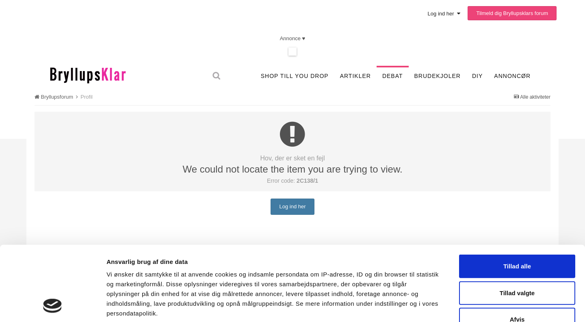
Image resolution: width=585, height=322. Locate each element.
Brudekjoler (437, 76)
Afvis (517, 251)
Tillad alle (517, 197)
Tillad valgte (517, 224)
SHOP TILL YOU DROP (295, 76)
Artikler (355, 76)
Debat (392, 76)
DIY (477, 76)
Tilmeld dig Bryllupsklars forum (512, 13)
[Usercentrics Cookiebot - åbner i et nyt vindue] (52, 306)
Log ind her (444, 14)
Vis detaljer (427, 306)
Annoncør (512, 76)
